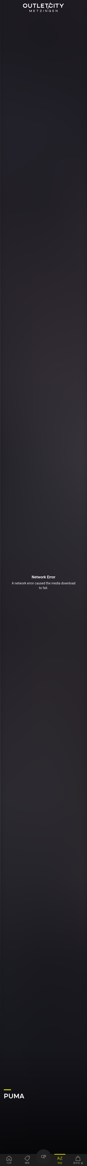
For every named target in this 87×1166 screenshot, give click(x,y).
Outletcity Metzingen (43, 7)
